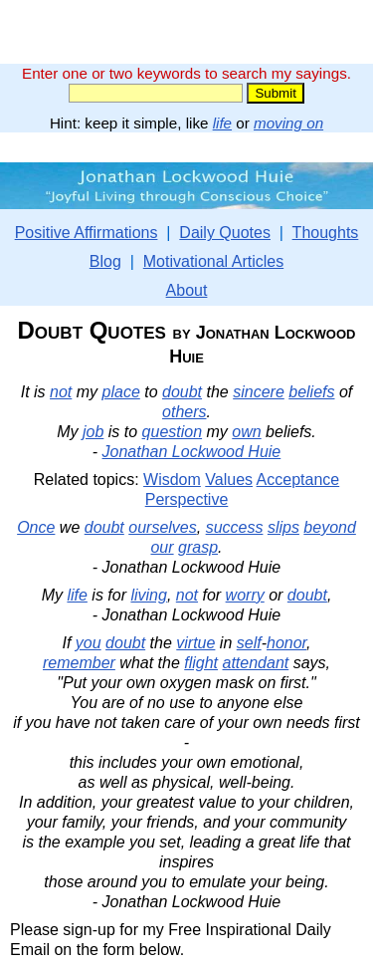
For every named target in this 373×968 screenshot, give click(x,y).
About (187, 290)
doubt (182, 391)
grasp (198, 547)
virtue (195, 642)
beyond (329, 527)
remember (79, 662)
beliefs (311, 391)
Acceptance (298, 479)
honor (286, 642)
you (88, 642)
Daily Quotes (225, 232)
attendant (256, 662)
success (235, 527)
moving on (288, 123)
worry (245, 595)
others (184, 411)
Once (36, 527)
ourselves (162, 527)
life (222, 123)
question (172, 431)
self (249, 642)
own (246, 431)
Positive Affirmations (86, 232)
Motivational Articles (213, 261)
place (121, 391)
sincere (258, 391)
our (161, 547)
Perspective (187, 499)
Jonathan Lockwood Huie (191, 451)
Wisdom (172, 479)
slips (283, 527)
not (61, 391)
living (148, 595)
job (93, 431)
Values (229, 479)
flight (201, 662)
